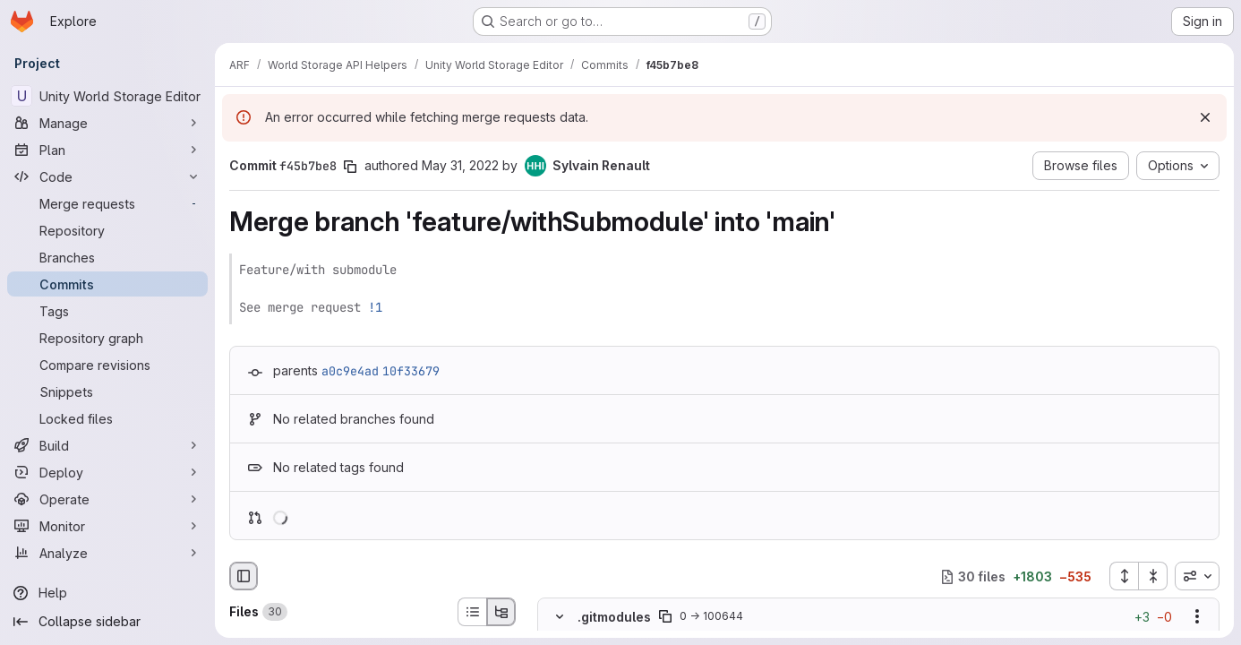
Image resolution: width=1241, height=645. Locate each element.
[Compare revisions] (107, 364)
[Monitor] (107, 525)
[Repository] (107, 230)
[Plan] (107, 149)
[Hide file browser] (243, 576)
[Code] (107, 176)
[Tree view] (501, 612)
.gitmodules (614, 616)
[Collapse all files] (1153, 576)
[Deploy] (107, 472)
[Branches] (107, 257)
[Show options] (1197, 617)
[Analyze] (107, 552)
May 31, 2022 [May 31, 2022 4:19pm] (460, 165)
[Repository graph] (107, 337)
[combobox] (1197, 576)
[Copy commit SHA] (350, 166)
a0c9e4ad (350, 371)
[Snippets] (107, 391)
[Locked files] (107, 418)
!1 (375, 307)
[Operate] (107, 499)
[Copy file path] (665, 617)
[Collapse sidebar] (107, 621)
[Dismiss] (1205, 117)
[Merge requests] (107, 203)
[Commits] (107, 284)
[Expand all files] (1123, 576)
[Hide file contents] (559, 617)
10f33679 (411, 371)
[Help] (107, 593)
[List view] (472, 612)
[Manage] (107, 122)
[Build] (107, 445)
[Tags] (107, 310)
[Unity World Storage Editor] (107, 95)
